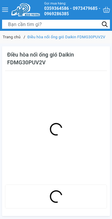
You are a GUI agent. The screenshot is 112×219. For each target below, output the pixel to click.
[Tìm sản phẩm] (56, 24)
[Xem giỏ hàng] (106, 9)
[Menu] (5, 9)
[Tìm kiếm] (104, 24)
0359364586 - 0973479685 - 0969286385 (73, 8)
